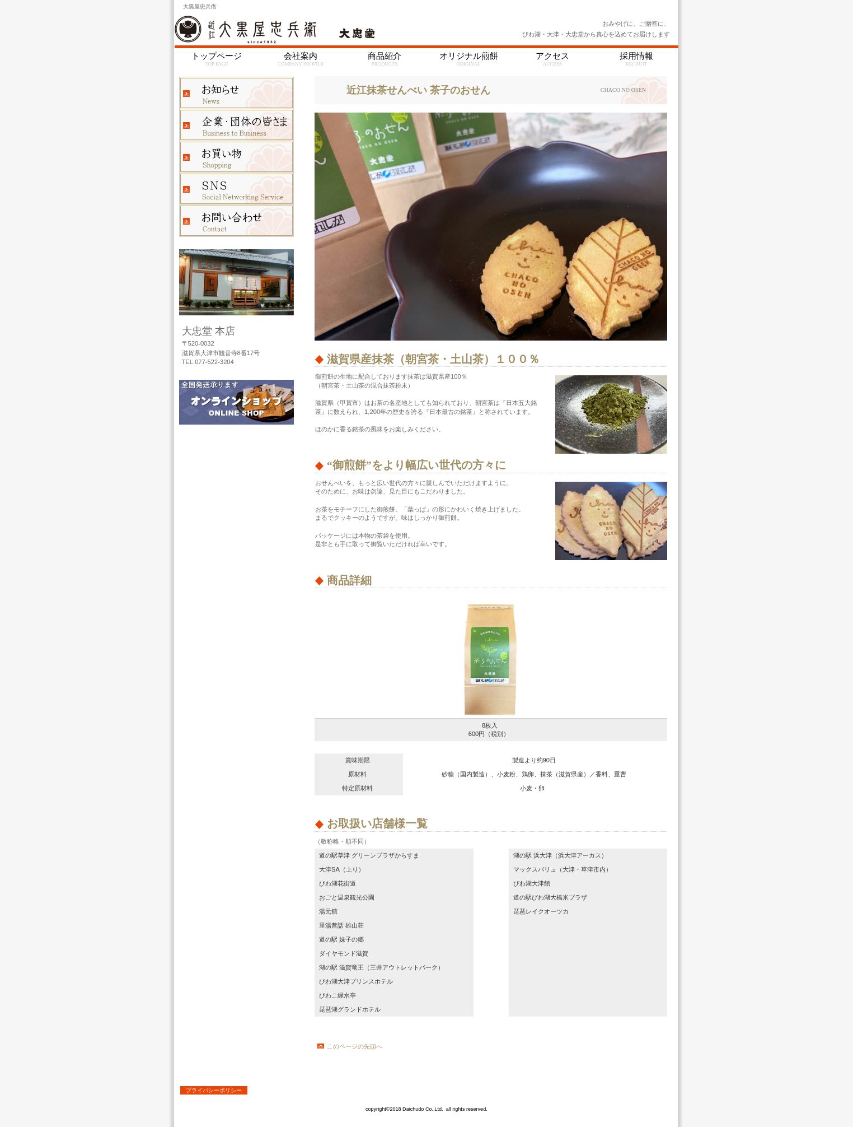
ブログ (236, 188)
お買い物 (236, 157)
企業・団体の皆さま (236, 125)
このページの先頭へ (354, 1046)
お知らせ (236, 93)
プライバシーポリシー (214, 1090)
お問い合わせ (236, 220)
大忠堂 (314, 30)
